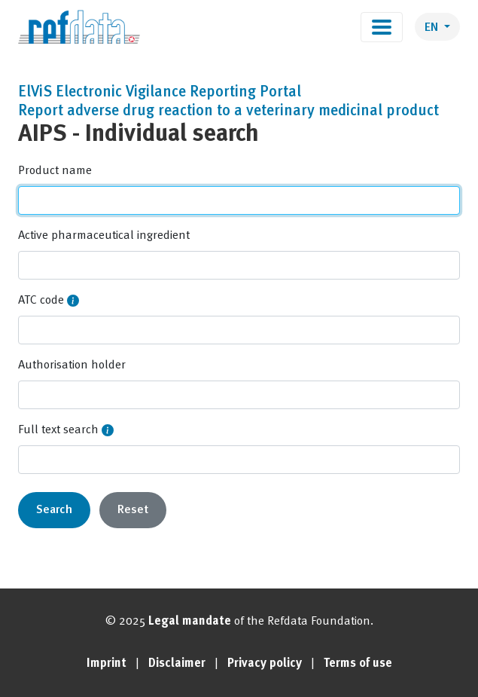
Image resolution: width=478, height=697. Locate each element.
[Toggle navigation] (382, 27)
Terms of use (358, 664)
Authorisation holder (72, 365)
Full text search (58, 430)
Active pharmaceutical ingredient (104, 236)
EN (433, 28)
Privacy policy (264, 664)
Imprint (106, 664)
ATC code (41, 301)
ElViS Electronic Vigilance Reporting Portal (159, 92)
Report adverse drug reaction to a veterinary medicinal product (228, 111)
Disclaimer (177, 664)
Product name (55, 171)
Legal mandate (189, 622)
